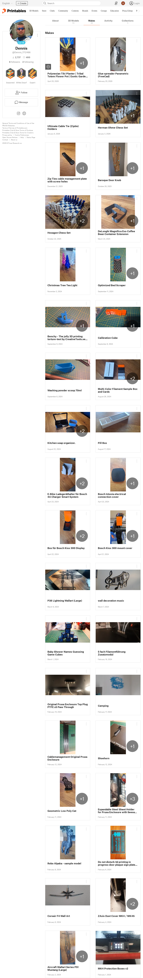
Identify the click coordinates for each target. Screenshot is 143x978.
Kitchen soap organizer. (61, 443)
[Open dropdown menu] (37, 34)
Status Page (31, 137)
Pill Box (102, 443)
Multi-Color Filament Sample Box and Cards (117, 390)
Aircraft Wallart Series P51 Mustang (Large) (63, 968)
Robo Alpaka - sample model (64, 863)
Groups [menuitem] (104, 11)
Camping (103, 705)
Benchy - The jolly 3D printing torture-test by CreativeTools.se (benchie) (66, 338)
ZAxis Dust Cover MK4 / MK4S (116, 916)
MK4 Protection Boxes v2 (113, 968)
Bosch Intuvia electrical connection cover (112, 495)
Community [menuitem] (63, 11)
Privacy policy (7, 135)
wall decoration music (111, 600)
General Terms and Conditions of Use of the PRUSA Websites (18, 124)
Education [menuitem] (114, 11)
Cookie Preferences (22, 135)
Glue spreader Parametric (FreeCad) (113, 75)
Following (28, 62)
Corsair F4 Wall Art (58, 916)
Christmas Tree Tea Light (62, 285)
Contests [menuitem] (75, 11)
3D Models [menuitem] (33, 11)
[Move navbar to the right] (139, 10)
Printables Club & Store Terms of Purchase (17, 130)
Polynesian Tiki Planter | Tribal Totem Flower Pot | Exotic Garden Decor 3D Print (67, 75)
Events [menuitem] (94, 11)
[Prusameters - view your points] (123, 3)
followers (14, 62)
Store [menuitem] (44, 11)
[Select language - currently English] (7, 3)
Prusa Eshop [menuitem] (127, 11)
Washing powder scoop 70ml (64, 390)
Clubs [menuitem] (52, 11)
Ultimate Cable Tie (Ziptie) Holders (63, 127)
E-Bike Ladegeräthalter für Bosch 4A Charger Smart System (67, 495)
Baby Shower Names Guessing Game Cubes (65, 653)
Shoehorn (103, 758)
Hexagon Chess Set (58, 232)
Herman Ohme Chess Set (113, 127)
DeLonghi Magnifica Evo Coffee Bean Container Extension (116, 232)
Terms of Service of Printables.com (14, 128)
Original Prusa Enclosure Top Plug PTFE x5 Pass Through (67, 705)
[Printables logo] (14, 11)
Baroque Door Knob (109, 180)
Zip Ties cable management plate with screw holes (67, 180)
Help (22, 137)
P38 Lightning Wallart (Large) (64, 600)
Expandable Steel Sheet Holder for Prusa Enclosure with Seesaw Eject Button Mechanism (117, 811)
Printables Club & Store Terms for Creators (17, 133)
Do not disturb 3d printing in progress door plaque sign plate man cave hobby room (116, 863)
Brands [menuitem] (85, 11)
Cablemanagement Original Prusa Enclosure (67, 758)
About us (14, 140)
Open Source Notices (10, 137)
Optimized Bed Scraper (112, 285)
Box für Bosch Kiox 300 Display (66, 548)
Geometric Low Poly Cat (61, 810)
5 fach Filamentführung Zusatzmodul (111, 653)
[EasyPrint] (116, 3)
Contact (5, 140)
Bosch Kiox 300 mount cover (115, 548)
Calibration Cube (108, 337)
